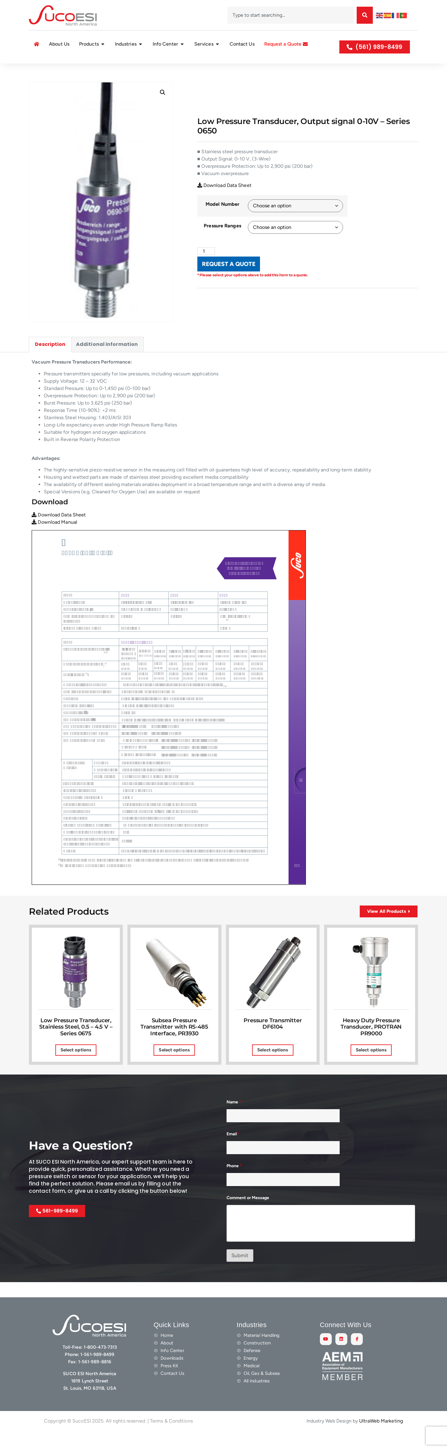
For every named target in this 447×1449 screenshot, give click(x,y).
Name (234, 1116)
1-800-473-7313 (100, 1361)
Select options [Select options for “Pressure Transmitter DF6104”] (272, 1064)
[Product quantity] (206, 265)
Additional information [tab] (107, 358)
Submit (239, 1270)
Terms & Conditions (171, 1435)
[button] (162, 106)
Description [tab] (50, 358)
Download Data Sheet (224, 199)
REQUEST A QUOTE (229, 278)
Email (233, 1148)
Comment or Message (248, 1212)
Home (34, 70)
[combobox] (290, 15)
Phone (234, 1180)
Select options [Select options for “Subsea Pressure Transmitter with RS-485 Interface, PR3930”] (174, 1064)
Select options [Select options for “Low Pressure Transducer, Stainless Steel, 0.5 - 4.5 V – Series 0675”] (76, 1064)
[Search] (365, 15)
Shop (49, 70)
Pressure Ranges (222, 240)
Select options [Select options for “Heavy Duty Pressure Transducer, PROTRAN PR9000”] (371, 1064)
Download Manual (54, 536)
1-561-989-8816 (94, 1376)
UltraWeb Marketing (381, 1435)
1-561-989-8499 (97, 1369)
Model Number (222, 218)
